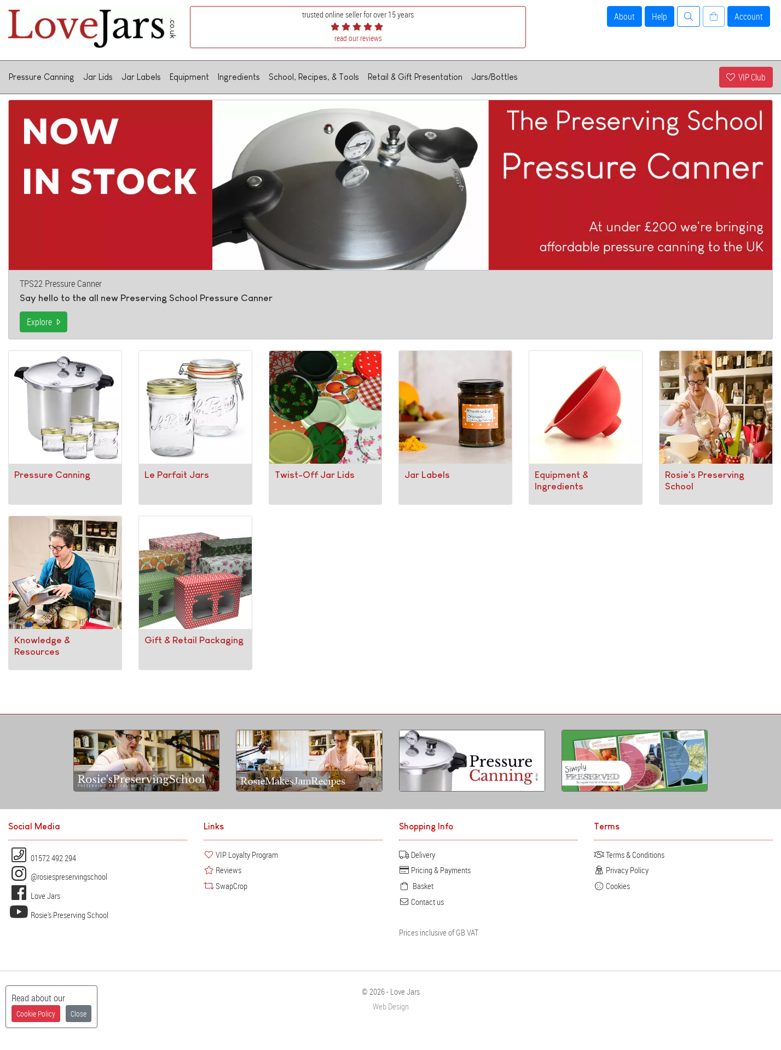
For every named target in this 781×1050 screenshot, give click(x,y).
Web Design (391, 1006)
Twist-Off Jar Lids (315, 474)
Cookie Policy (35, 1013)
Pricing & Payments (435, 869)
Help (659, 16)
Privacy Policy (621, 869)
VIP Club (746, 77)
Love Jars (34, 895)
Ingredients (239, 77)
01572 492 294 (42, 857)
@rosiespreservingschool (57, 876)
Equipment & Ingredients (561, 480)
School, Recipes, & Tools (314, 77)
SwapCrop (225, 885)
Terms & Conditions (629, 854)
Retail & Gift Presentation (415, 77)
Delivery (417, 854)
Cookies (612, 885)
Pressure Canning (41, 77)
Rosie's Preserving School (58, 914)
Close (78, 1013)
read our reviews (358, 38)
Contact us (421, 901)
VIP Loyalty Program (241, 854)
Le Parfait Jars (176, 474)
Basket (416, 885)
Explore (43, 322)
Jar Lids (98, 77)
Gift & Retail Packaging (194, 639)
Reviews (222, 869)
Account (748, 16)
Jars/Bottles (494, 77)
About (624, 16)
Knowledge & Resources (42, 645)
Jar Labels (141, 77)
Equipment (189, 77)
